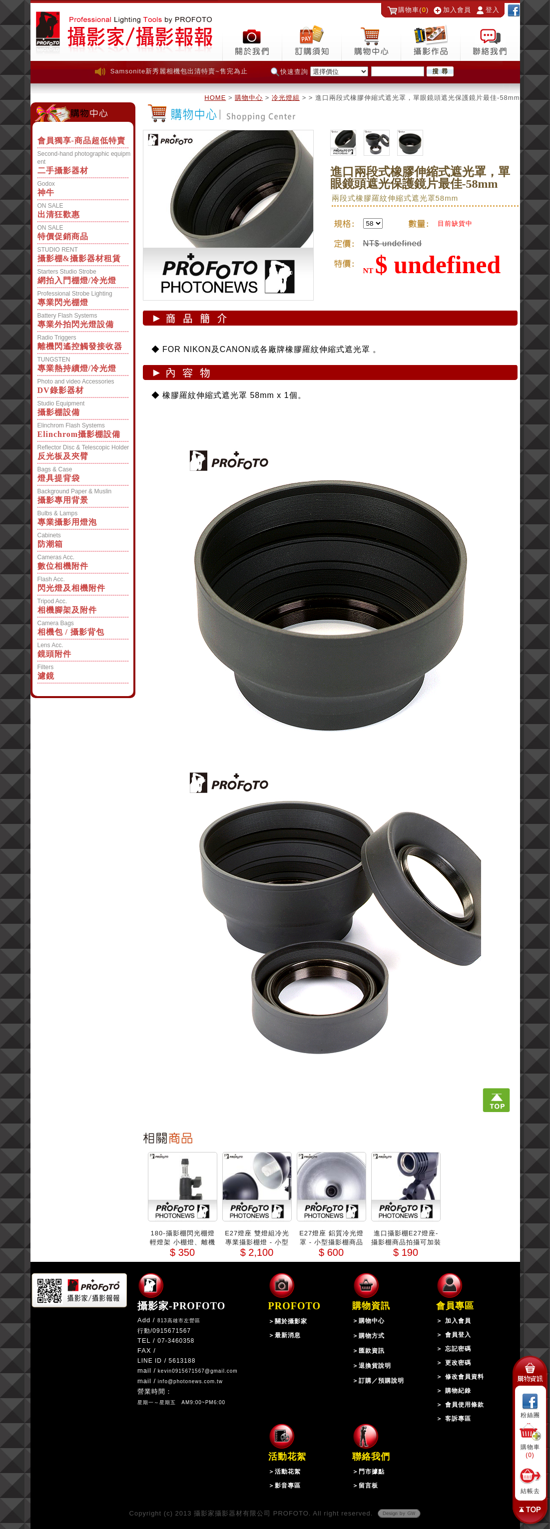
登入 (493, 9)
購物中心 (249, 97)
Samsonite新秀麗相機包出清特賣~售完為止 (179, 71)
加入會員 (457, 9)
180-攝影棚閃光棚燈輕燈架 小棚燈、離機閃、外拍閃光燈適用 (182, 1242)
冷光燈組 (286, 97)
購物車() (413, 9)
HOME (215, 97)
